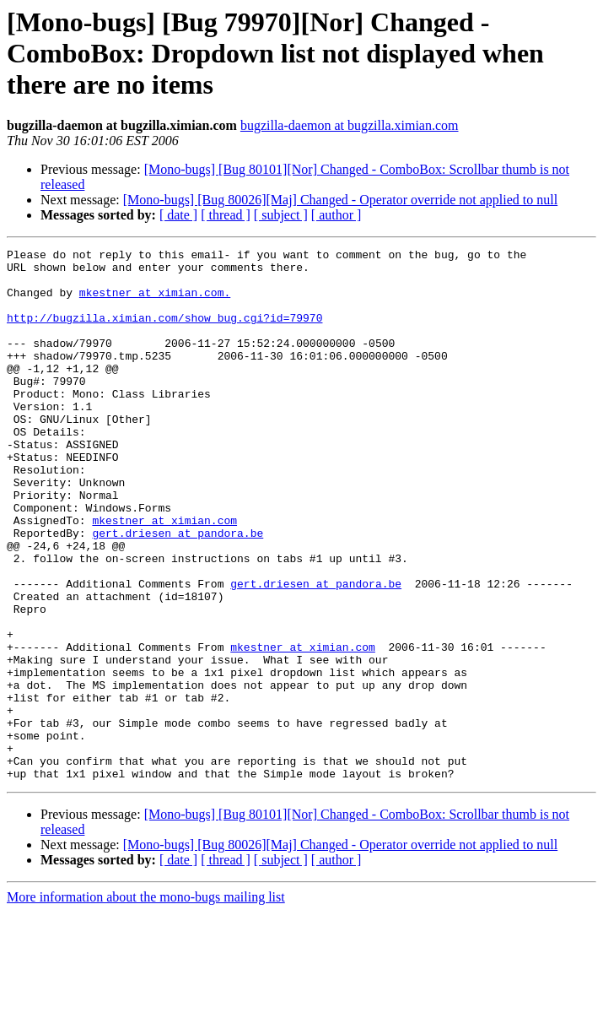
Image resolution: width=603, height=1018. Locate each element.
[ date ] (178, 215)
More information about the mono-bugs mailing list (146, 1003)
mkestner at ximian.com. (154, 302)
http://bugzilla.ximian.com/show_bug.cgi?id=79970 (164, 332)
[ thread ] (225, 215)
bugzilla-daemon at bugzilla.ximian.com (349, 125)
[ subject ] (281, 215)
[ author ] (336, 215)
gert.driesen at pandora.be (177, 590)
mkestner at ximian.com (164, 575)
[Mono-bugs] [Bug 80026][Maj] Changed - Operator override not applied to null (340, 199)
